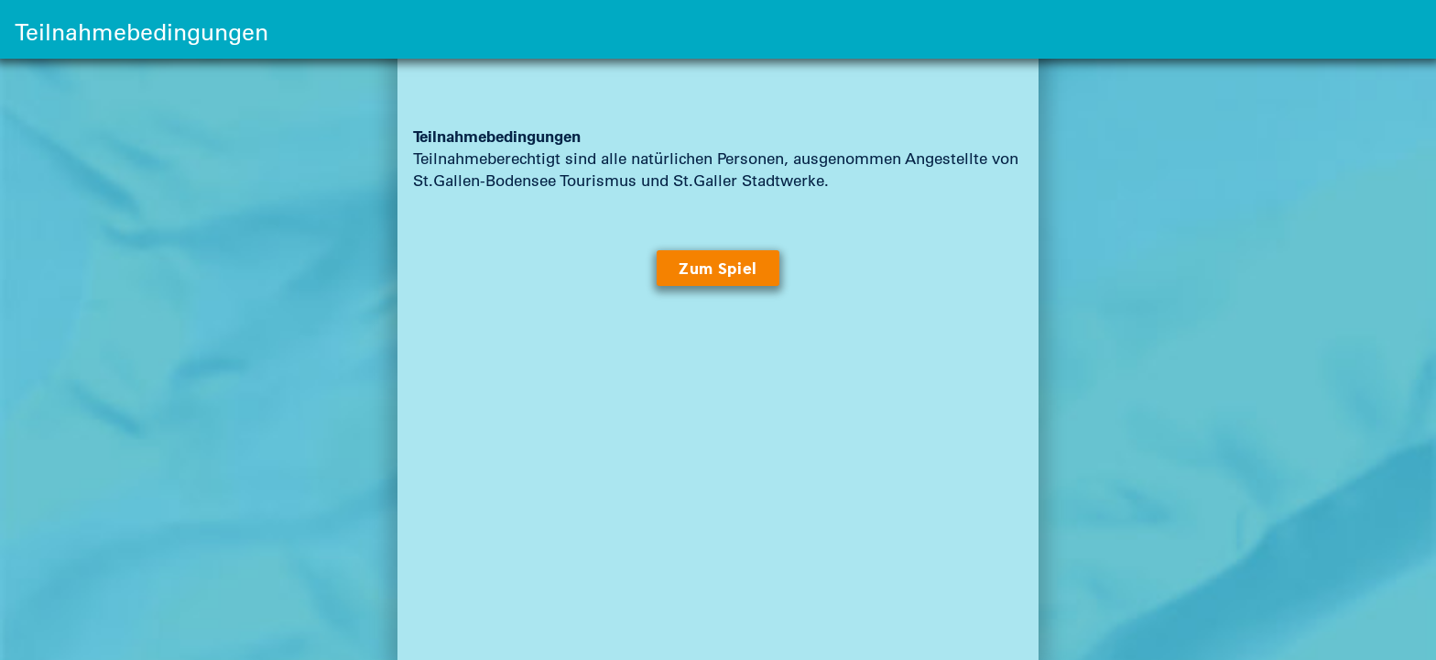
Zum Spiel (718, 268)
